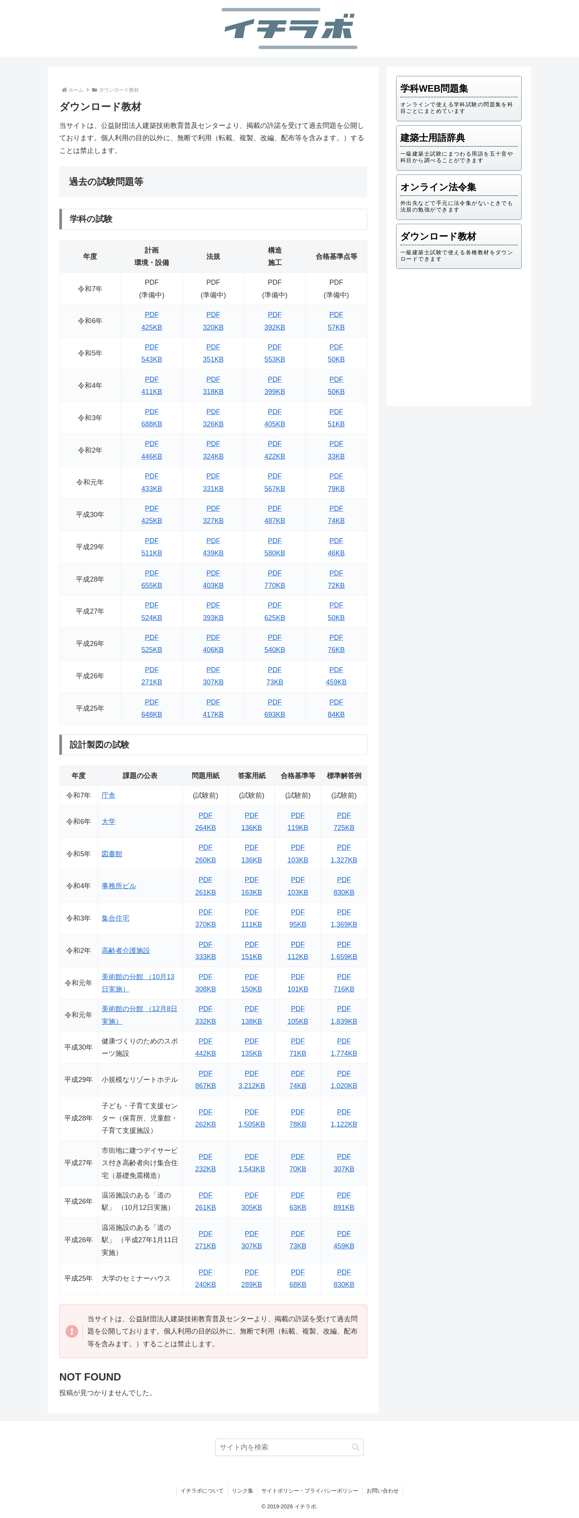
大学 (108, 821)
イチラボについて (202, 1491)
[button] (356, 1447)
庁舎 (108, 795)
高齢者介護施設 (126, 950)
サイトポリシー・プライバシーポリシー (309, 1491)
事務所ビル (119, 886)
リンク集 (242, 1491)
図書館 (112, 854)
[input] (289, 1447)
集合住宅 (115, 918)
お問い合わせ (382, 1491)
